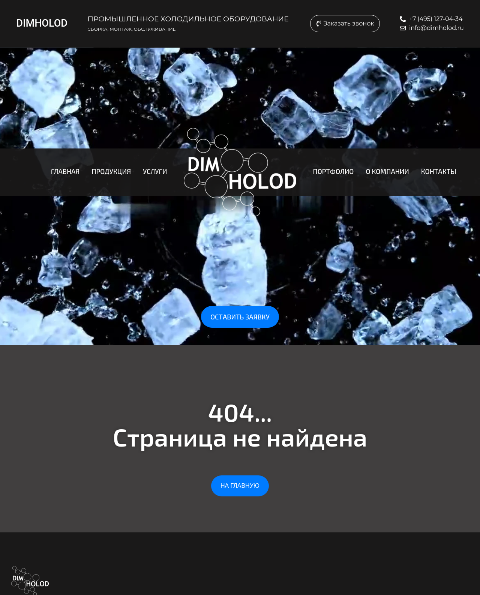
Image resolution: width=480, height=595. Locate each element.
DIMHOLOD (42, 23)
